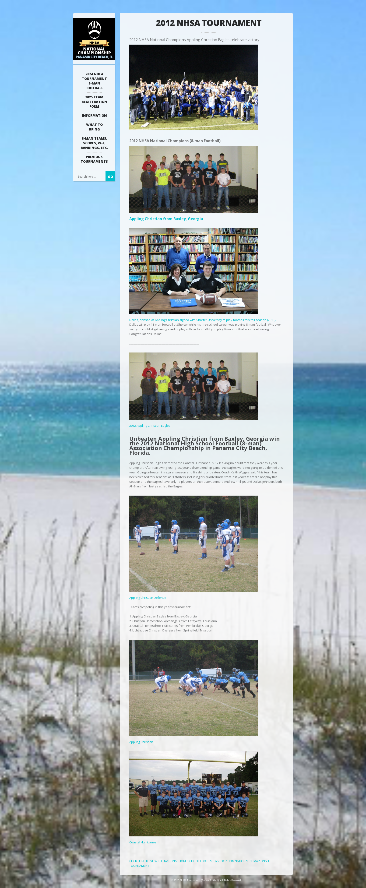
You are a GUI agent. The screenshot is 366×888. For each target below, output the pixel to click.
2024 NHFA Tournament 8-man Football (94, 81)
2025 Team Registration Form (94, 102)
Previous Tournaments (94, 159)
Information (94, 115)
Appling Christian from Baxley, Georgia (193, 216)
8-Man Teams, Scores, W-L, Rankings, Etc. (94, 143)
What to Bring (94, 126)
